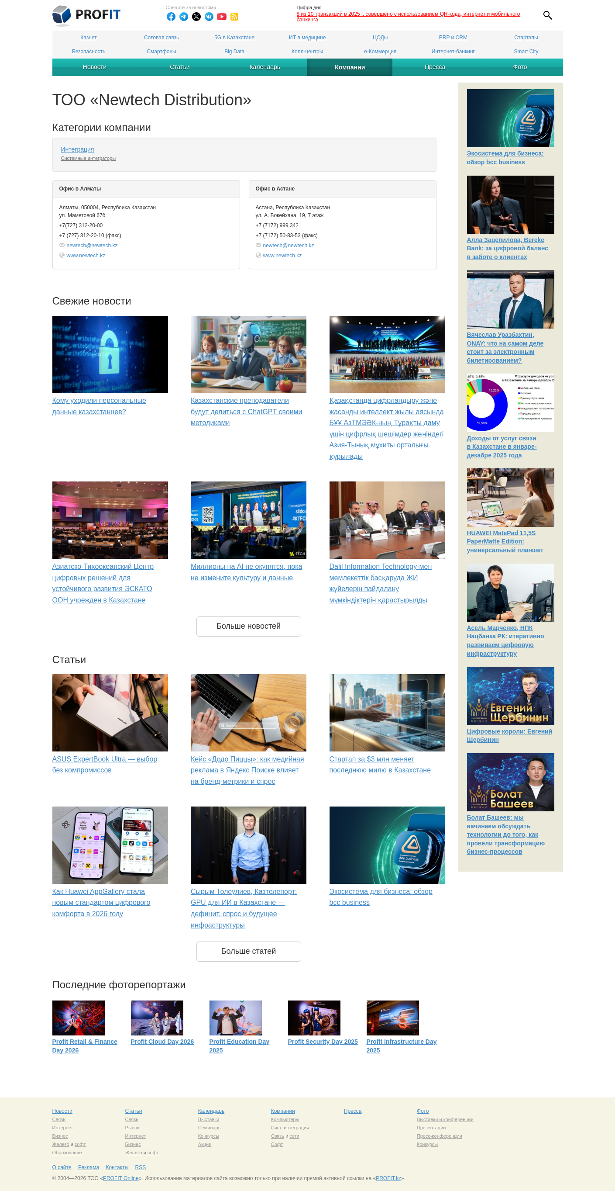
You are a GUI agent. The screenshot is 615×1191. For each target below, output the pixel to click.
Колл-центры (307, 51)
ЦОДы (380, 38)
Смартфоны (161, 51)
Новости (95, 66)
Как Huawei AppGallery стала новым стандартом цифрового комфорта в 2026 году (101, 902)
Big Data (234, 51)
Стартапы (526, 38)
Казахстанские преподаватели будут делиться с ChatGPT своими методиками (246, 411)
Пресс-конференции (439, 1136)
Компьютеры (285, 1119)
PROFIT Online (121, 1178)
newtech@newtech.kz (92, 245)
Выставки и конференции (445, 1119)
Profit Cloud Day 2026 (162, 1041)
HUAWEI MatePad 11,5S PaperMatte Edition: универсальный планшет (505, 542)
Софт (277, 1144)
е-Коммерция (380, 51)
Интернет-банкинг (453, 51)
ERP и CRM (453, 38)
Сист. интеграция (290, 1127)
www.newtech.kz (86, 256)
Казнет (88, 38)
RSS (140, 1167)
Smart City (526, 51)
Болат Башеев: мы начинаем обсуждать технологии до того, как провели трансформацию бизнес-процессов (506, 834)
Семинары (210, 1127)
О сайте (62, 1167)
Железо (60, 1144)
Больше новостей (248, 626)
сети (294, 1136)
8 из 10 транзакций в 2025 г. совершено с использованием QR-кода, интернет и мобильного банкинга (408, 17)
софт (80, 1144)
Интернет (62, 1127)
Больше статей (248, 951)
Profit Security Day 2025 (323, 1041)
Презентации (431, 1127)
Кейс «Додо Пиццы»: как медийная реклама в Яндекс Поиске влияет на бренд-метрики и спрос (247, 770)
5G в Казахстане (234, 38)
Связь (58, 1119)
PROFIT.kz (388, 1178)
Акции (205, 1144)
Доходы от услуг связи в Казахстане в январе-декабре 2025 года (502, 447)
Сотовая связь (161, 38)
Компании (350, 67)
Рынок (132, 1127)
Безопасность (89, 51)
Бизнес (60, 1136)
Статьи (179, 66)
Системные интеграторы (88, 158)
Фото (520, 66)
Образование (67, 1152)
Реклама (88, 1167)
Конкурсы (208, 1136)
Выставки (209, 1119)
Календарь (264, 66)
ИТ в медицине (307, 38)
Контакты (117, 1167)
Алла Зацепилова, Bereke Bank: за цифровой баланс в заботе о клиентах (508, 248)
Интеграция (77, 149)
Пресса (435, 66)
